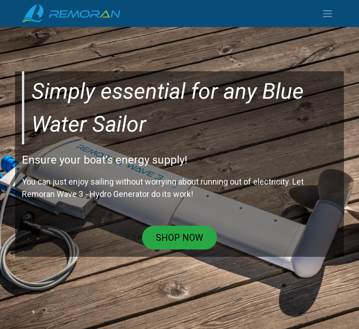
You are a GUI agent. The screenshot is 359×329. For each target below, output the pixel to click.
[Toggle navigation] (327, 13)
